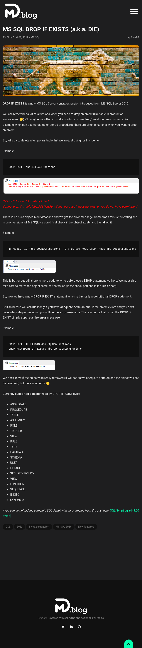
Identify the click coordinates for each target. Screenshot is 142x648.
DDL (8, 526)
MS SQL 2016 (64, 526)
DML (19, 526)
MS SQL (35, 37)
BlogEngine (68, 617)
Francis (99, 617)
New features (86, 526)
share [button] (133, 37)
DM (9, 37)
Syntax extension (39, 526)
